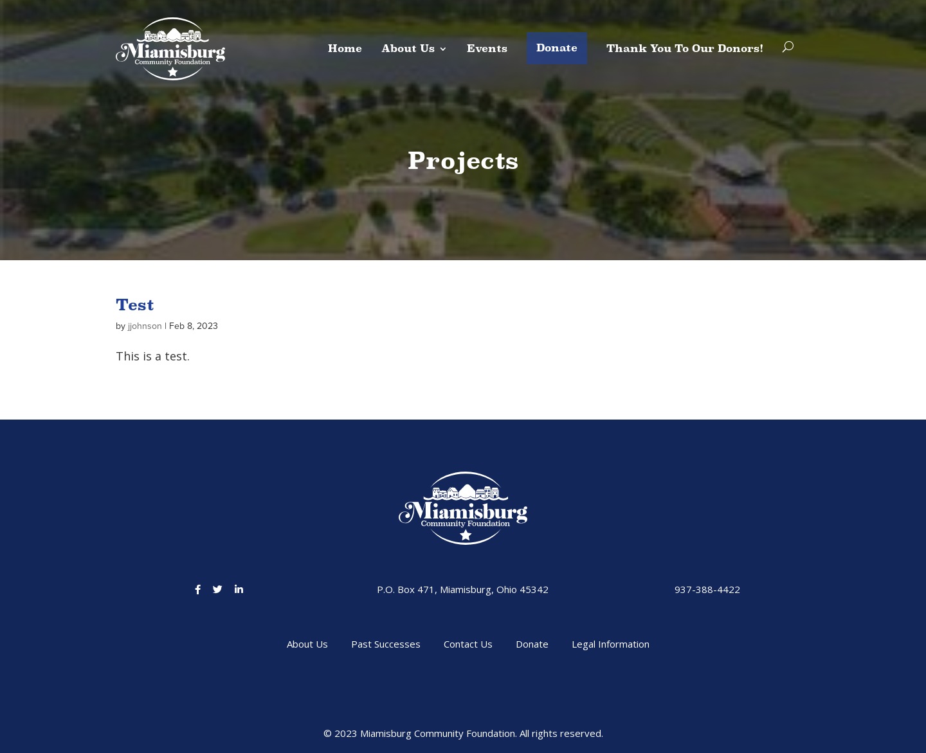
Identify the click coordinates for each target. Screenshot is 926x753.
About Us (408, 48)
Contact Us (468, 643)
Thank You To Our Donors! (684, 48)
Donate (556, 48)
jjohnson (145, 326)
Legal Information (610, 643)
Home (345, 48)
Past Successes (386, 643)
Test (135, 305)
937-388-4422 (707, 589)
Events (487, 48)
